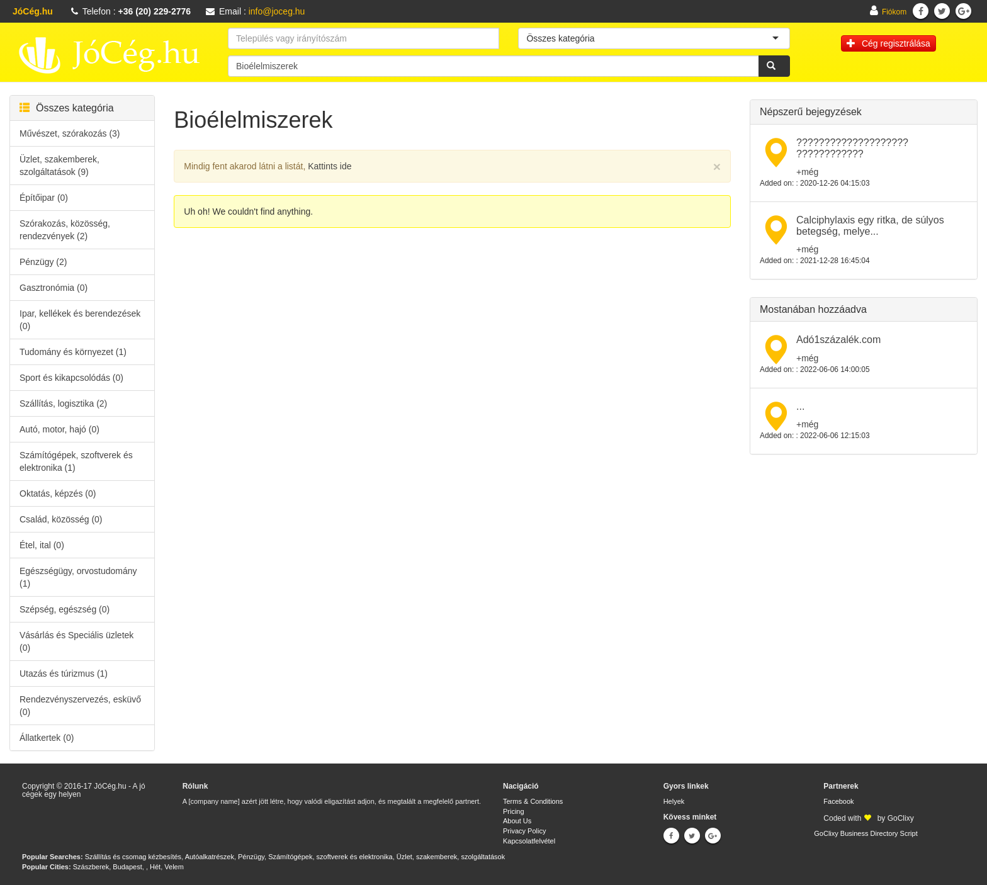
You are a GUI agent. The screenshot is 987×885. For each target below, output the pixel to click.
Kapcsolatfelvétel (529, 841)
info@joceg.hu (277, 11)
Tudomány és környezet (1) (73, 352)
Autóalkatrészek (209, 856)
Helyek (674, 801)
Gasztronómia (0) (53, 288)
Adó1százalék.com (838, 339)
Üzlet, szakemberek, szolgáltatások (451, 856)
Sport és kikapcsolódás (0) (71, 378)
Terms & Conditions (533, 801)
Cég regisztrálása (888, 43)
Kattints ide (329, 166)
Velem (174, 867)
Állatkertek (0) (47, 738)
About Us (517, 821)
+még (807, 172)
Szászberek (91, 867)
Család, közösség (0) (61, 519)
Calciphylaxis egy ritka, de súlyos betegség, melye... (870, 226)
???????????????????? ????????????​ (852, 148)
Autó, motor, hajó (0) (59, 429)
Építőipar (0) (44, 198)
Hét (155, 867)
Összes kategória (67, 108)
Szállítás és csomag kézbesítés (133, 856)
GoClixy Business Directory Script (865, 833)
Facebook (838, 801)
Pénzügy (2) (43, 262)
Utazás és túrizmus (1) (64, 673)
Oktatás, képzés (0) (58, 493)
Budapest (127, 867)
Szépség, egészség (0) (65, 609)
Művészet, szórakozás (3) (70, 133)
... (800, 406)
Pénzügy (251, 856)
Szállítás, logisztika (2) (63, 403)
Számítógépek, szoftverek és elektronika (330, 856)
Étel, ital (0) (42, 545)
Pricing (513, 811)
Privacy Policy (524, 831)
